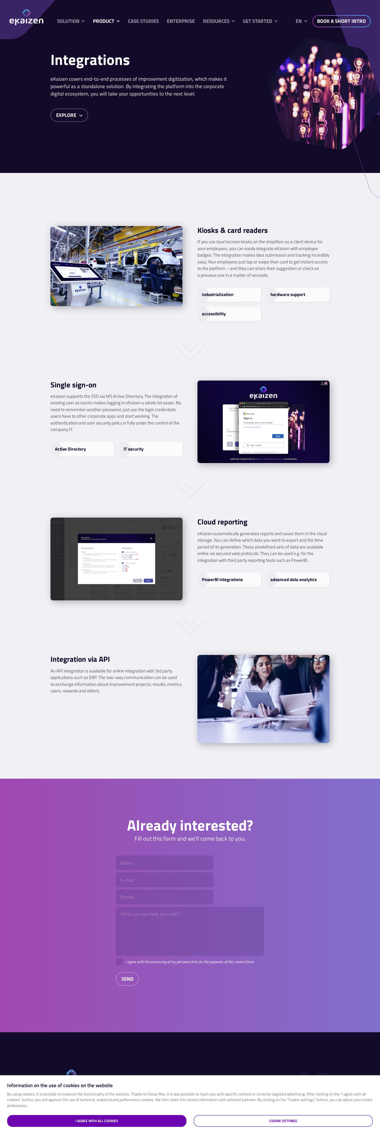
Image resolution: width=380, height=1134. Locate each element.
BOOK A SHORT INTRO (341, 21)
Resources (216, 21)
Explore (69, 115)
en (299, 21)
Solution (68, 21)
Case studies (143, 21)
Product (103, 21)
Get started (257, 21)
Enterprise (181, 21)
